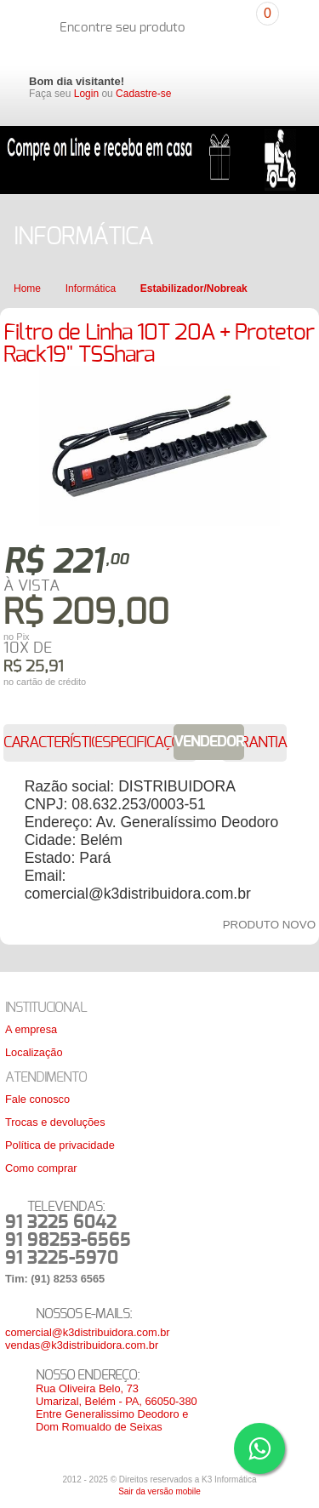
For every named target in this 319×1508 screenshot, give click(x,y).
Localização (34, 1052)
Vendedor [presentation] (209, 742)
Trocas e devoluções (55, 1122)
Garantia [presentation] (254, 743)
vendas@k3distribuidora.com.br (81, 1345)
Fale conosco (37, 1099)
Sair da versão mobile (159, 1491)
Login (86, 94)
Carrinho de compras (286, 25)
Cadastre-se (143, 94)
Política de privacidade (60, 1145)
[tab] (60, 743)
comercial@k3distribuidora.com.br (87, 1332)
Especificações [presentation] (145, 743)
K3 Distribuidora (29, 27)
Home (27, 288)
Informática (91, 288)
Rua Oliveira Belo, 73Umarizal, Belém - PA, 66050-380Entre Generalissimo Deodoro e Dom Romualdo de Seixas (116, 1407)
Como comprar (41, 1168)
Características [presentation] (60, 743)
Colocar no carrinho (200, 672)
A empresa (31, 1029)
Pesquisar (233, 18)
